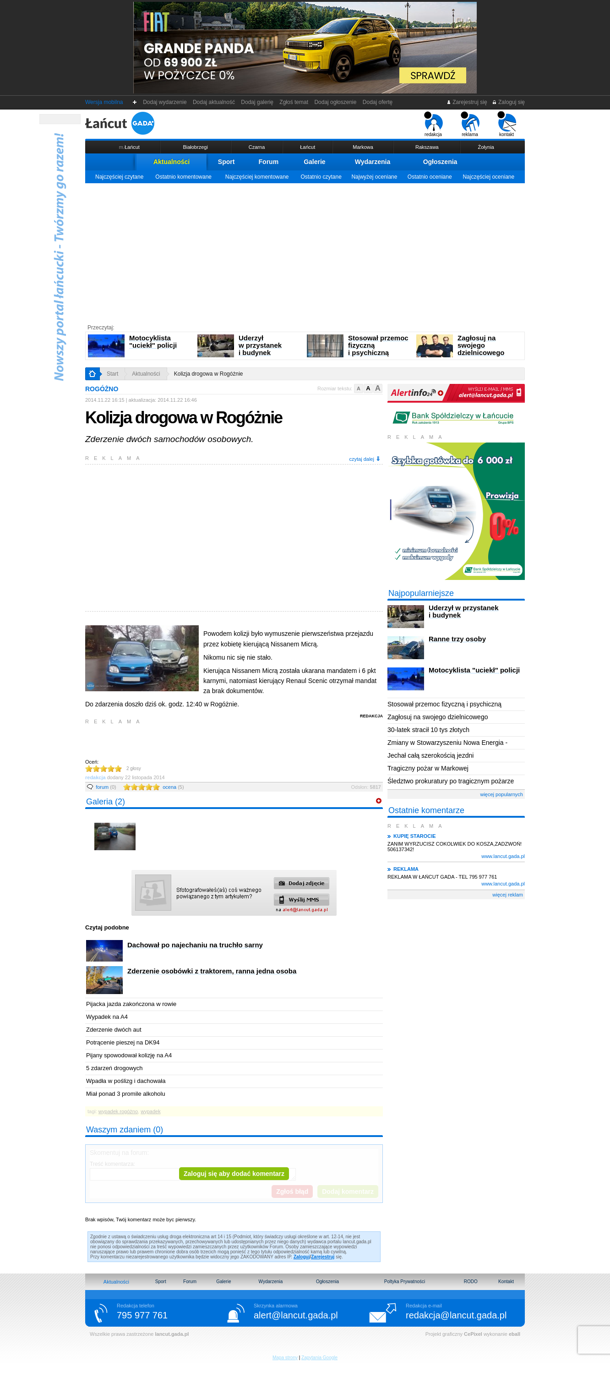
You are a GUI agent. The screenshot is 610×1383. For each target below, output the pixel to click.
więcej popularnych (501, 794)
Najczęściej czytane (119, 177)
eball (514, 1334)
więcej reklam (507, 894)
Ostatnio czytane (320, 177)
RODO (471, 1281)
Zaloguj (302, 1256)
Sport (226, 161)
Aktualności (171, 161)
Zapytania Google (319, 1357)
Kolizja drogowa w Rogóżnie (208, 374)
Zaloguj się (508, 102)
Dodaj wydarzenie (165, 102)
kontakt (506, 124)
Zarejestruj (322, 1256)
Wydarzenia (373, 161)
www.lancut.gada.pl (503, 856)
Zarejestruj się (467, 102)
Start (112, 374)
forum (106, 787)
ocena (173, 787)
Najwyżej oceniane (374, 177)
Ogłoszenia (440, 161)
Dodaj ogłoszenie (335, 102)
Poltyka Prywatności (404, 1281)
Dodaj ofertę (377, 102)
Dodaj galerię (257, 102)
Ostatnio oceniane (430, 177)
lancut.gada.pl (172, 1334)
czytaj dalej (365, 458)
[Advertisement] (305, 252)
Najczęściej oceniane (488, 177)
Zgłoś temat (294, 102)
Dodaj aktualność (214, 102)
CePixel (473, 1334)
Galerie (314, 161)
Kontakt (506, 1281)
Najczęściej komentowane (257, 177)
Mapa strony (285, 1357)
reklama (470, 124)
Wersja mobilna (104, 102)
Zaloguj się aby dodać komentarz (234, 1173)
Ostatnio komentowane (183, 177)
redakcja (433, 124)
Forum (269, 161)
